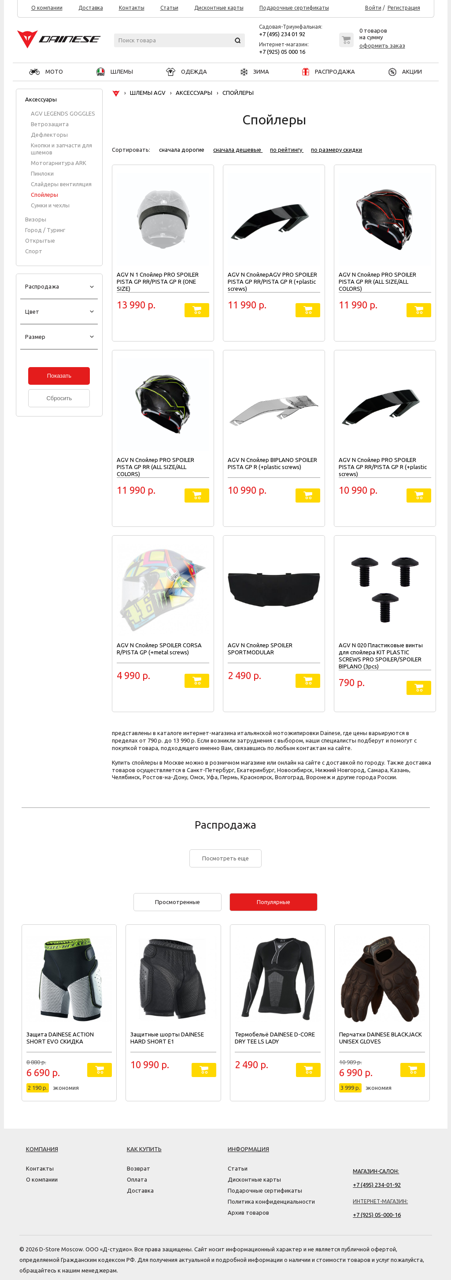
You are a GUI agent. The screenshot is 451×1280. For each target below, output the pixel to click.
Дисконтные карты (219, 8)
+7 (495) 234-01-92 (377, 1185)
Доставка (90, 8)
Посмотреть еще (225, 858)
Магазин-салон (375, 1171)
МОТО (46, 71)
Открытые (40, 240)
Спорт (33, 251)
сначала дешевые (237, 149)
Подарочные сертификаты (294, 8)
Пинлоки (42, 173)
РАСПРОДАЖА (328, 71)
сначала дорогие (182, 149)
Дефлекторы (49, 134)
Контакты (131, 8)
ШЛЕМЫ (114, 71)
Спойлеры (44, 194)
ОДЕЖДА (186, 71)
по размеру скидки (336, 149)
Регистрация (404, 8)
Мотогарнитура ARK (58, 163)
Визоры (35, 219)
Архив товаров (248, 1212)
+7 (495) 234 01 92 (282, 34)
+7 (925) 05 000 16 (282, 52)
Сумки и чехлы (50, 205)
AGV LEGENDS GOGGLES (63, 113)
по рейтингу (286, 149)
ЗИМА (254, 71)
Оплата (137, 1179)
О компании (47, 8)
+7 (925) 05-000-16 (377, 1215)
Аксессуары (41, 99)
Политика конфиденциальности (271, 1201)
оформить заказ (382, 45)
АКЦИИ (405, 71)
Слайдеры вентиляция (61, 184)
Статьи (169, 8)
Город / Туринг (45, 230)
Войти (373, 8)
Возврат (138, 1168)
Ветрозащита (50, 124)
